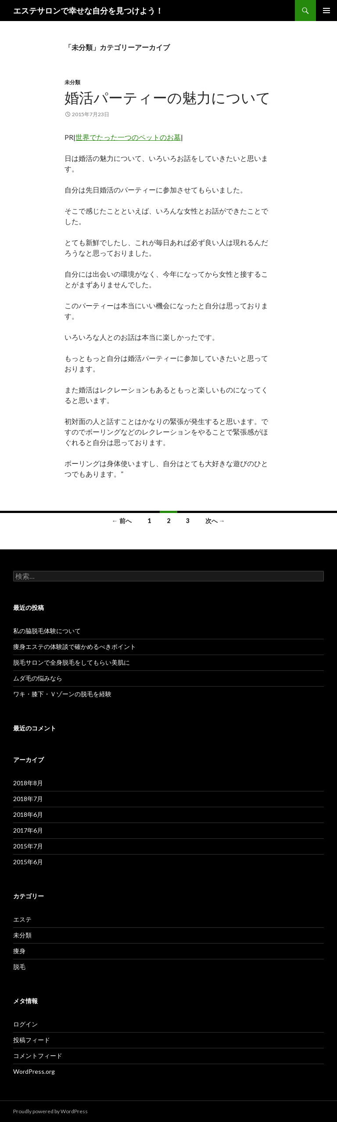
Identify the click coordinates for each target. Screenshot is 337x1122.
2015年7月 (28, 846)
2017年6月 (28, 830)
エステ (22, 919)
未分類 (72, 82)
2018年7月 (28, 798)
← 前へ (122, 520)
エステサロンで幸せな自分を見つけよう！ (88, 10)
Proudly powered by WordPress (50, 1111)
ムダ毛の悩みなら (37, 678)
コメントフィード (37, 1055)
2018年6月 (28, 814)
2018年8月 (28, 783)
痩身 (19, 951)
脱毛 (19, 966)
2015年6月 (28, 862)
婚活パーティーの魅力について (168, 97)
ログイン (25, 1024)
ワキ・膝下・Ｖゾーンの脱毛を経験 (62, 694)
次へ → (215, 520)
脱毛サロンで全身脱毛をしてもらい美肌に (71, 662)
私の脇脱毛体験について (47, 630)
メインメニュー (326, 10)
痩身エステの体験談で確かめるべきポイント (74, 646)
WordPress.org (34, 1071)
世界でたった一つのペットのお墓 (128, 137)
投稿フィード (31, 1040)
